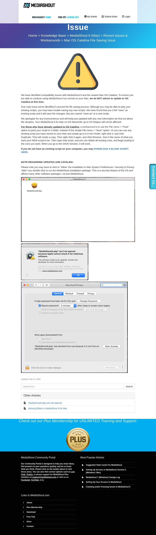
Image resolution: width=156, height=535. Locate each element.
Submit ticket (109, 16)
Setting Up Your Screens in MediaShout (104, 482)
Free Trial (31, 517)
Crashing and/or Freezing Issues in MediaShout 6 (108, 487)
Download (31, 512)
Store (29, 521)
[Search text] (72, 386)
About (29, 503)
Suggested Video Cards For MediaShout (104, 465)
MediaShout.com (40, 495)
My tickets (90, 16)
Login (126, 16)
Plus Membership (34, 507)
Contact (30, 526)
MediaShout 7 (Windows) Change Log (103, 477)
